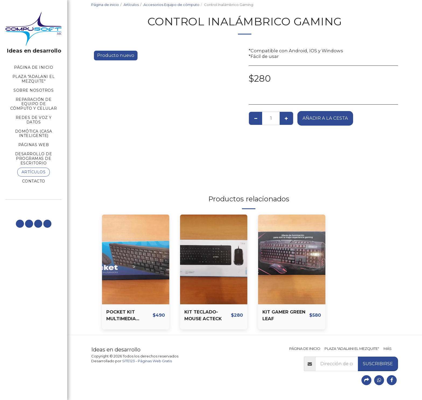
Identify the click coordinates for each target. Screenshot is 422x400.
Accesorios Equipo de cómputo (171, 4)
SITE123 (128, 361)
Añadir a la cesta (325, 118)
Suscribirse (378, 363)
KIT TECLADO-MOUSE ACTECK (203, 315)
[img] (135, 259)
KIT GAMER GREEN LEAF (283, 315)
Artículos (131, 4)
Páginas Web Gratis (155, 361)
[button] (20, 224)
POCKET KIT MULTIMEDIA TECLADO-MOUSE (127, 315)
